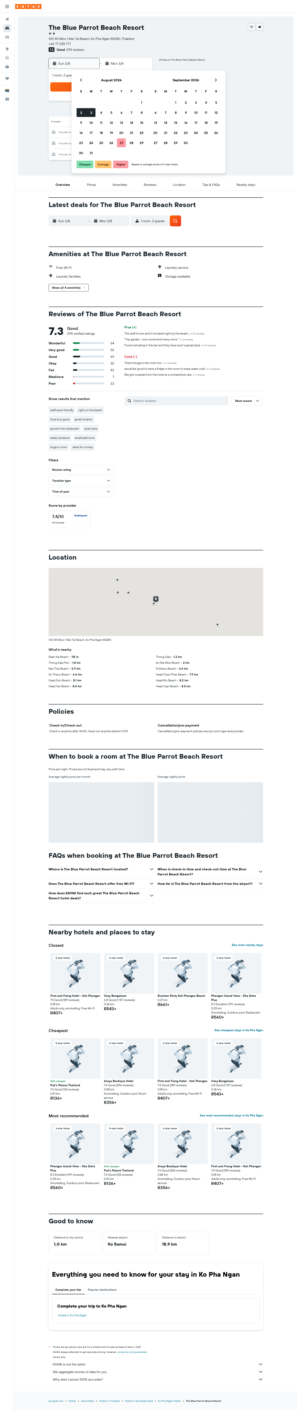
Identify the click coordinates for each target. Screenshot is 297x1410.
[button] (7, 6)
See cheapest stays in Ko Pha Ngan (239, 1030)
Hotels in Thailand (109, 1400)
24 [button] (91, 143)
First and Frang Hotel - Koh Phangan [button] (75, 996)
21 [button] (131, 133)
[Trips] (7, 78)
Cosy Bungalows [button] (115, 996)
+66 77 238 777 (60, 44)
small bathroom (85, 438)
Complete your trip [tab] (68, 1290)
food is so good (60, 419)
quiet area (90, 428)
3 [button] (91, 112)
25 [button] (101, 143)
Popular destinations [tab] (102, 1290)
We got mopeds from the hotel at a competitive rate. (164, 374)
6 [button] (121, 112)
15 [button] (141, 123)
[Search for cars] (7, 37)
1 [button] (141, 102)
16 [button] (81, 133)
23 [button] (81, 143)
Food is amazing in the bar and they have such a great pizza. (170, 345)
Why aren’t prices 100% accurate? (158, 1379)
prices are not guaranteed (132, 1352)
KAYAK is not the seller (158, 1364)
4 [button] (101, 112)
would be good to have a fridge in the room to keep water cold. (172, 369)
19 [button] (111, 133)
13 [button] (121, 123)
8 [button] (142, 112)
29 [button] (141, 143)
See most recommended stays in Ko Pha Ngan (231, 1115)
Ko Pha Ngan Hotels (169, 1400)
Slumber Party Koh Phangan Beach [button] (181, 996)
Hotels (72, 1400)
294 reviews (75, 49)
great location (84, 419)
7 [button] (131, 112)
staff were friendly (61, 410)
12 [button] (111, 123)
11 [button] (101, 123)
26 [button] (111, 143)
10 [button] (91, 123)
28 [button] (131, 143)
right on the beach (90, 410)
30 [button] (81, 153)
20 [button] (121, 133)
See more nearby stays (247, 945)
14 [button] (131, 123)
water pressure (60, 438)
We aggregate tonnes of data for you (158, 1371)
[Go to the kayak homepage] (28, 6)
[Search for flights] (7, 19)
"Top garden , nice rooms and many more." (158, 339)
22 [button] (141, 133)
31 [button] (91, 153)
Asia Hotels (87, 1400)
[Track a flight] (7, 58)
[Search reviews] (179, 401)
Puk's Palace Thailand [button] (65, 1085)
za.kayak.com (56, 1400)
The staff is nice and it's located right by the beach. (164, 333)
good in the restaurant (64, 428)
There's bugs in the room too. (150, 363)
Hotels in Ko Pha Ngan (72, 1315)
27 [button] (121, 143)
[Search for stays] (7, 28)
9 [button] (81, 123)
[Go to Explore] (7, 49)
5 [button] (111, 112)
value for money (82, 447)
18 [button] (101, 133)
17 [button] (91, 133)
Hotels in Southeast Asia (139, 1400)
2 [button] (81, 112)
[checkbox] (70, 519)
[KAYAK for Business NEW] (7, 66)
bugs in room (58, 447)
